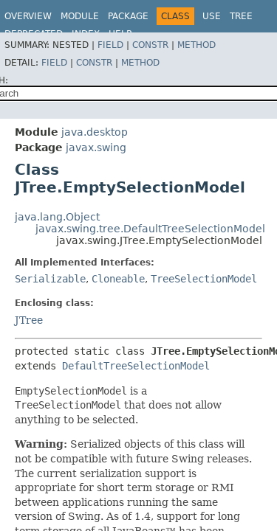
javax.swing (96, 147)
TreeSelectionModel (204, 279)
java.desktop (94, 132)
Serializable (50, 279)
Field (110, 45)
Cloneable (118, 279)
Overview (28, 16)
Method (196, 45)
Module (80, 16)
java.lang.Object (57, 217)
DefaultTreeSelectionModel (136, 366)
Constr (150, 45)
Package (128, 16)
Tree (241, 16)
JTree (29, 320)
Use (211, 16)
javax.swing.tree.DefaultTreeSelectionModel (150, 229)
